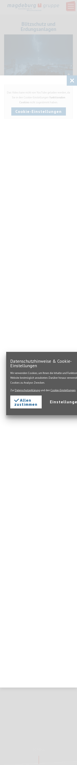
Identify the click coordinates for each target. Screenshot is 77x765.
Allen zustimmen (26, 402)
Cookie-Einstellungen (63, 390)
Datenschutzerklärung (27, 390)
